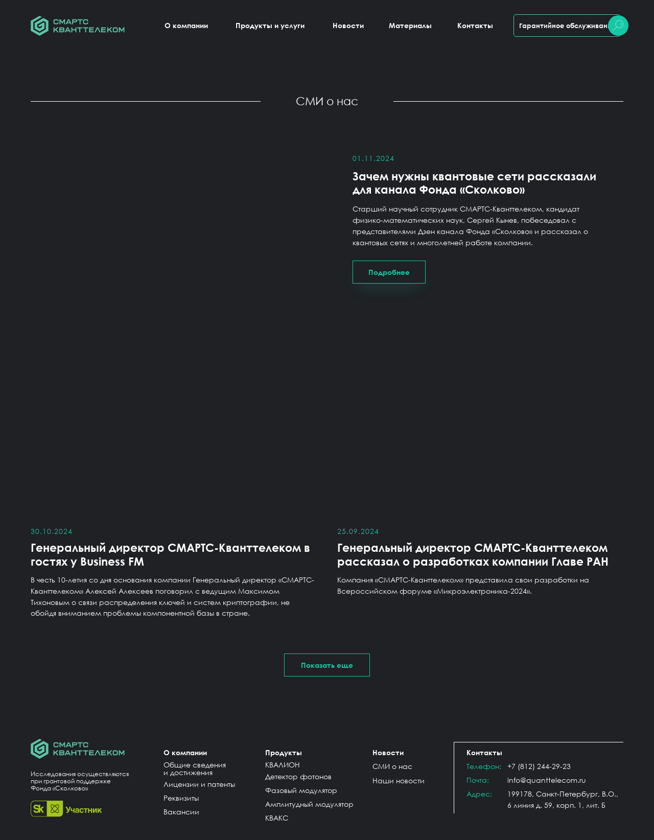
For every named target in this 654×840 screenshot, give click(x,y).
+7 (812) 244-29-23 (539, 766)
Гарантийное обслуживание (567, 25)
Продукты (283, 752)
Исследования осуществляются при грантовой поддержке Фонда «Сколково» (80, 781)
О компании (186, 25)
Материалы (410, 25)
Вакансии (181, 811)
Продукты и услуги (270, 25)
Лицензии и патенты (199, 784)
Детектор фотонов (298, 776)
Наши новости (398, 780)
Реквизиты (181, 798)
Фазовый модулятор (301, 790)
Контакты (475, 25)
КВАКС (276, 817)
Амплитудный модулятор (309, 804)
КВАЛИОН (282, 764)
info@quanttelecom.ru (546, 780)
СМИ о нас (392, 766)
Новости (348, 25)
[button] (327, 665)
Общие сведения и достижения (195, 768)
